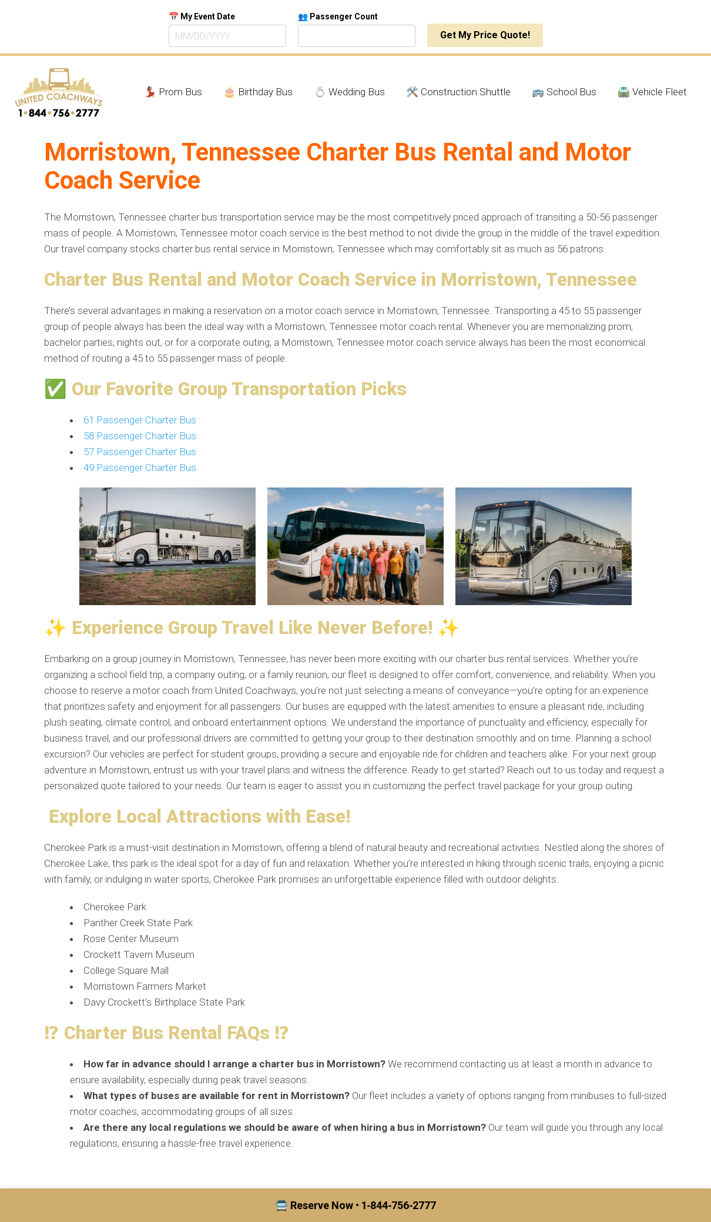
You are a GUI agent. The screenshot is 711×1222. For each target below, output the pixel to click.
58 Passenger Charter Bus (139, 436)
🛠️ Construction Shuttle (458, 92)
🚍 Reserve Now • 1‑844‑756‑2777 (356, 1205)
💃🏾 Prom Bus (173, 92)
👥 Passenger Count (338, 16)
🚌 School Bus (564, 92)
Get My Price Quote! (485, 35)
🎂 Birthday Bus (258, 92)
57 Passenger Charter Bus (139, 452)
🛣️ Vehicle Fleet (652, 92)
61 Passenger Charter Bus (139, 420)
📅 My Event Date (202, 16)
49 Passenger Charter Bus (139, 467)
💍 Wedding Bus (349, 92)
